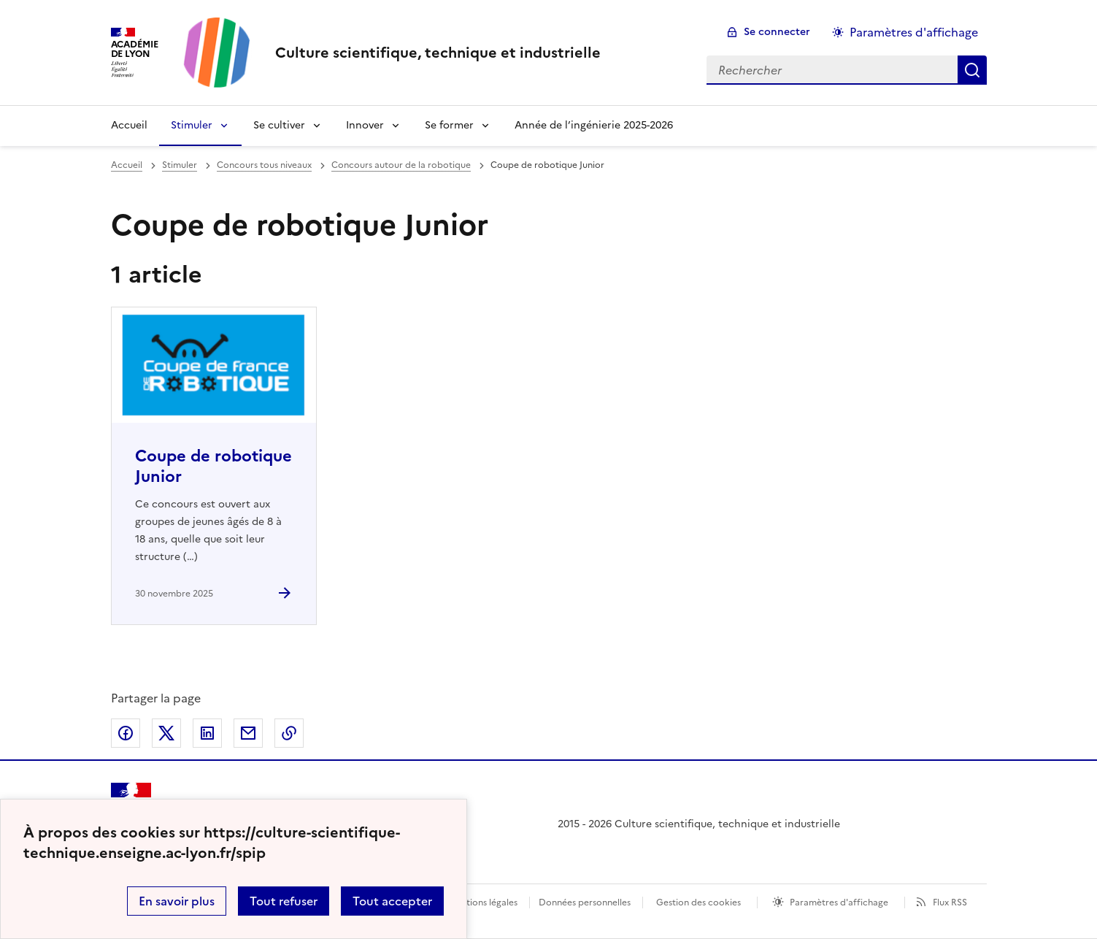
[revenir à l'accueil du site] (438, 52)
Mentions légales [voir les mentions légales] (482, 902)
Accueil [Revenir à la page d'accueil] (129, 125)
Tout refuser (283, 901)
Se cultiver (279, 125)
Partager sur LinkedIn (207, 733)
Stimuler (191, 125)
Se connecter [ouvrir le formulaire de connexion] (777, 31)
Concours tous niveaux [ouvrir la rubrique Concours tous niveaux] (264, 165)
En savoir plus (177, 901)
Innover (365, 125)
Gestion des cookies (698, 902)
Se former (449, 125)
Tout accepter (392, 901)
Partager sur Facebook (125, 733)
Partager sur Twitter (166, 733)
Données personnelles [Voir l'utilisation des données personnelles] (585, 902)
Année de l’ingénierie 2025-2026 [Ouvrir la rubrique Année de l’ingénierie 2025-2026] (594, 125)
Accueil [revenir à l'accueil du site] (126, 165)
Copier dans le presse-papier (289, 733)
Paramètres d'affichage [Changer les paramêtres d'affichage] (914, 32)
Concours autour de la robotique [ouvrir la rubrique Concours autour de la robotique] (401, 165)
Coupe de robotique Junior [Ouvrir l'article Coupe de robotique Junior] (213, 466)
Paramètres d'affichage (839, 902)
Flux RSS (950, 902)
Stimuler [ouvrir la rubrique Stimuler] (179, 165)
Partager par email (248, 733)
